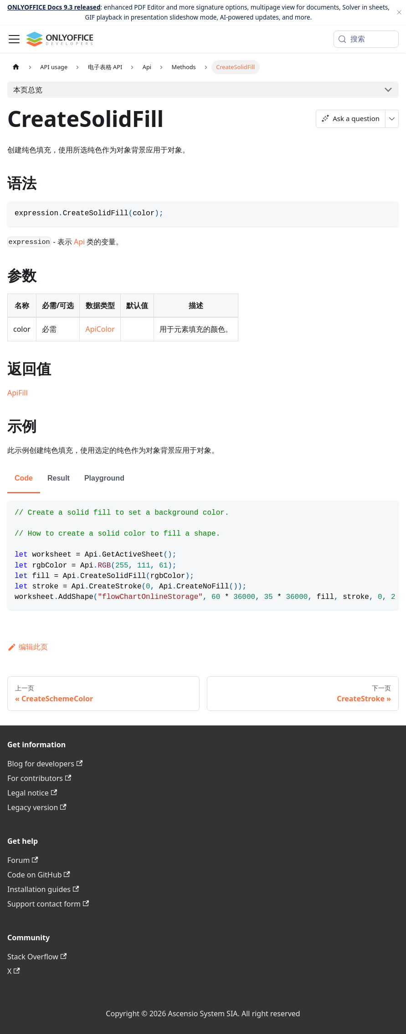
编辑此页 (27, 647)
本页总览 (27, 90)
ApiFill (17, 393)
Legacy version (37, 807)
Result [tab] (58, 478)
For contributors (39, 778)
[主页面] (16, 67)
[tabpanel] (203, 555)
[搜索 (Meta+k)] (366, 39)
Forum (22, 860)
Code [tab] (24, 478)
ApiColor (99, 329)
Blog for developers (44, 764)
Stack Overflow (37, 957)
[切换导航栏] (14, 39)
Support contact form (48, 904)
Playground (104, 478)
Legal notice (32, 793)
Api (79, 242)
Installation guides (43, 889)
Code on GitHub (38, 875)
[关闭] (399, 12)
